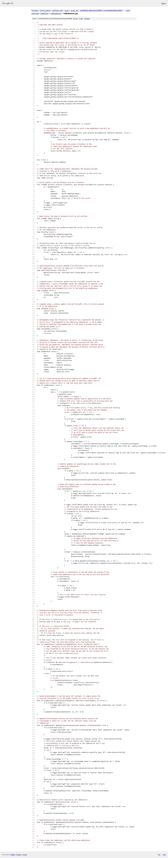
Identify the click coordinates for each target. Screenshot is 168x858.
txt (159, 855)
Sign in (163, 3)
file (75, 19)
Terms (24, 855)
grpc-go (74, 10)
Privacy (18, 855)
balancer (45, 13)
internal (35, 13)
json (164, 855)
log (81, 19)
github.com (57, 10)
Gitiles (13, 855)
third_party (45, 10)
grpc (67, 10)
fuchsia (35, 10)
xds (127, 10)
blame (87, 19)
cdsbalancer (56, 13)
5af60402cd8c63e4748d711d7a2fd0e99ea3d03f (101, 10)
